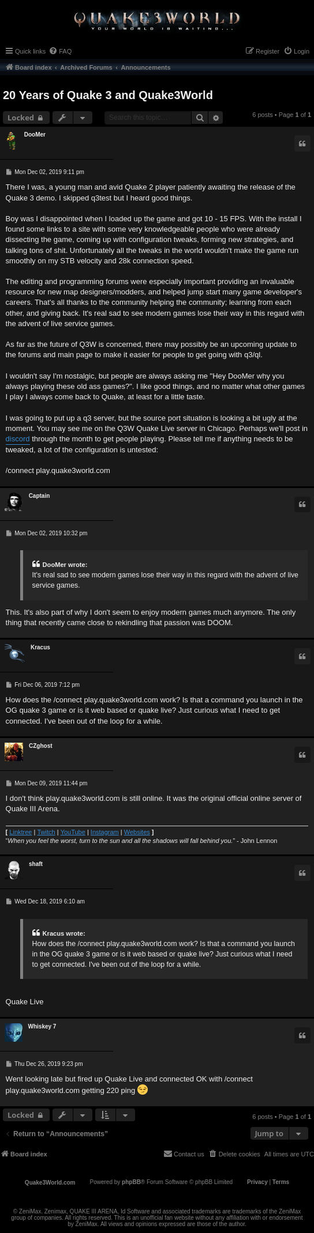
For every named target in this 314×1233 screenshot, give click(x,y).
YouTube (73, 832)
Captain (39, 496)
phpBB (131, 1182)
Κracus (40, 647)
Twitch (46, 832)
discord (18, 438)
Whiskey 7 (42, 1026)
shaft (36, 864)
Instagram (105, 832)
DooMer (35, 134)
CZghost (41, 746)
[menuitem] (60, 51)
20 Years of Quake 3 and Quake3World (108, 95)
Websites (137, 832)
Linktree (20, 832)
